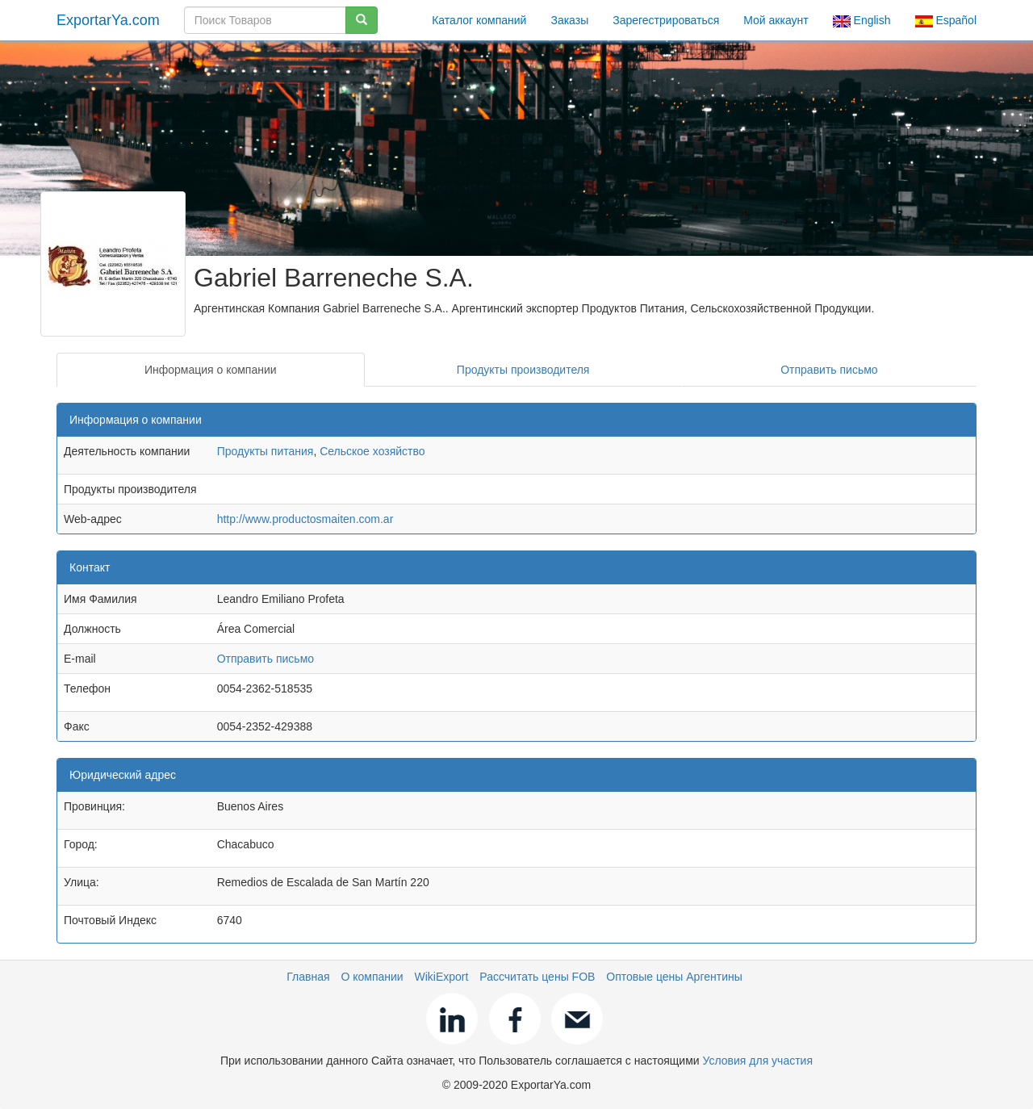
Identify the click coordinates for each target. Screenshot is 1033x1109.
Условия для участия (758, 1060)
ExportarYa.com (108, 20)
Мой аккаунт (775, 20)
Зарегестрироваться (666, 20)
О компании (372, 976)
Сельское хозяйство (372, 451)
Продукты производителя (523, 369)
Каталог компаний (479, 20)
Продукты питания (265, 451)
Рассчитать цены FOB (537, 976)
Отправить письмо (828, 369)
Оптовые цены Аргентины (674, 976)
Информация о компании (210, 369)
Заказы (569, 20)
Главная (307, 976)
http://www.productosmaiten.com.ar (305, 519)
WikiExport (442, 976)
